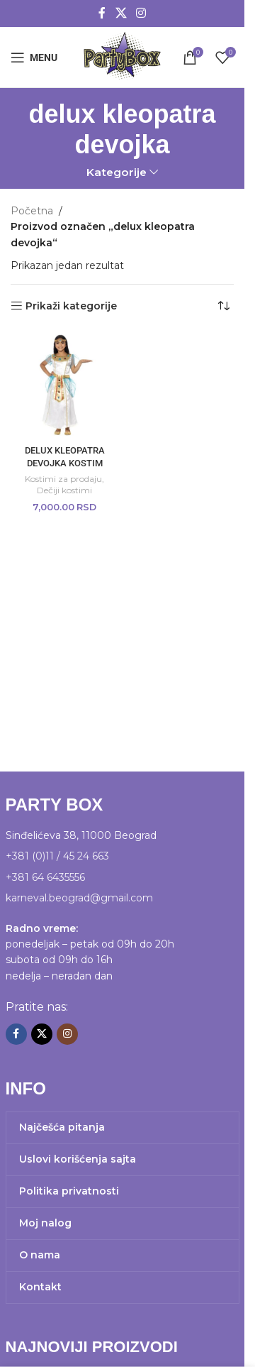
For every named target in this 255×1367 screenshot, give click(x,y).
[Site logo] (122, 56)
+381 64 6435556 (45, 877)
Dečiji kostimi (64, 490)
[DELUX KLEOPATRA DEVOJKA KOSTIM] (65, 385)
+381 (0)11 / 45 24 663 (57, 856)
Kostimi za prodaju (63, 478)
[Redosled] (223, 306)
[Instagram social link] (141, 13)
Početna (32, 210)
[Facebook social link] (102, 13)
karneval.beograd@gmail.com (79, 897)
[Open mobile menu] (34, 57)
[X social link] (120, 13)
